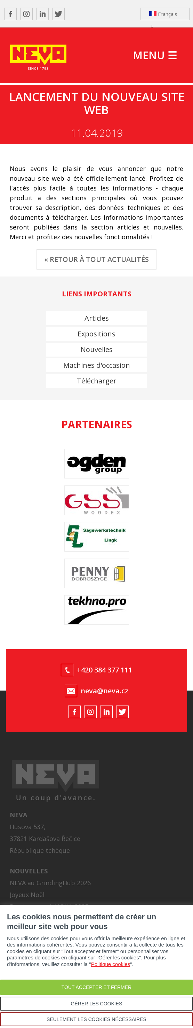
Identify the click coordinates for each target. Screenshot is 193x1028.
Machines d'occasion (96, 365)
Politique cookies (110, 964)
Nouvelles (97, 349)
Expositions (96, 333)
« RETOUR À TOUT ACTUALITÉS (96, 259)
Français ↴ (163, 15)
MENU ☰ (155, 55)
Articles (97, 318)
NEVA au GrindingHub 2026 (50, 883)
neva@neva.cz (104, 690)
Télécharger (96, 381)
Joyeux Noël (27, 894)
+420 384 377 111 (104, 670)
